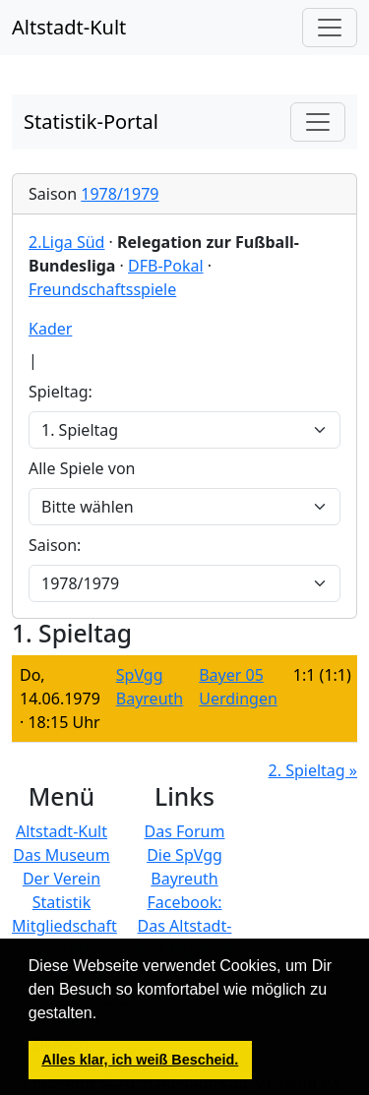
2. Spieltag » (313, 770)
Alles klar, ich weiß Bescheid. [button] (139, 1059)
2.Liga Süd (66, 242)
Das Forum (185, 831)
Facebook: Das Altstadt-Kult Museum (185, 925)
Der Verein (61, 878)
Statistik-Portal (91, 121)
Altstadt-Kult (69, 27)
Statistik (62, 902)
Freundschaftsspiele (102, 289)
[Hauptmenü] (329, 27)
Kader (50, 328)
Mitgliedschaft (64, 926)
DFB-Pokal (166, 265)
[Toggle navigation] (317, 122)
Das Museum (61, 855)
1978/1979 (119, 194)
